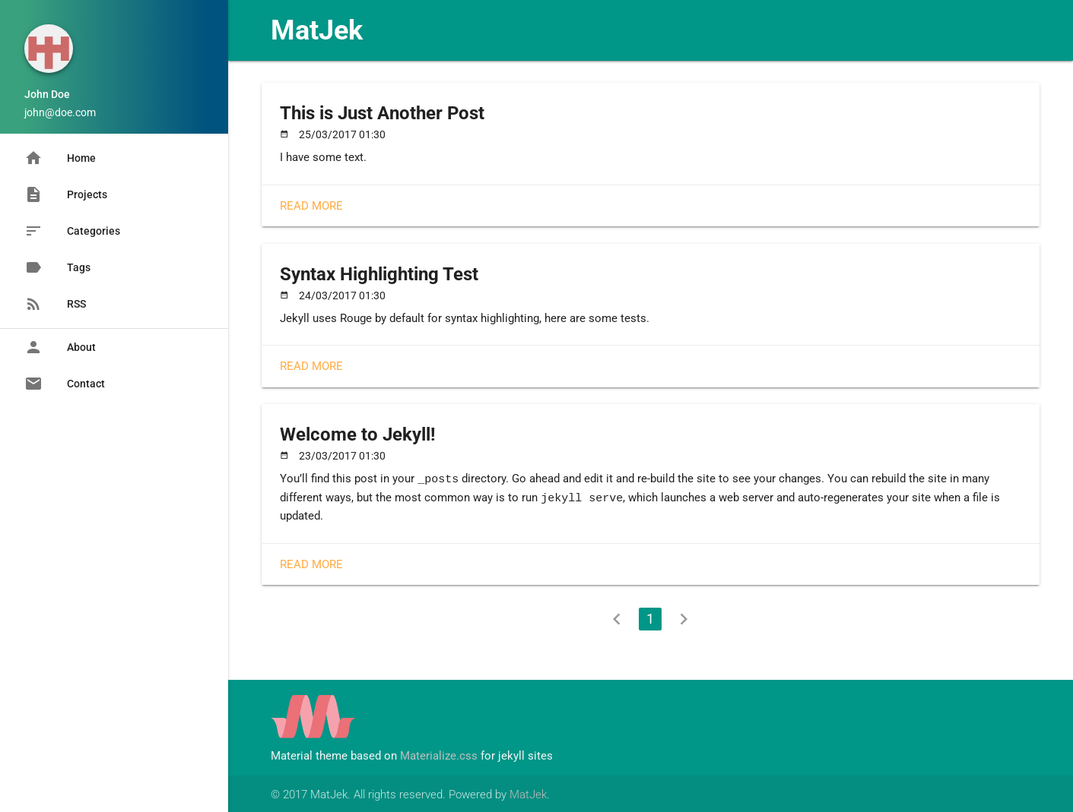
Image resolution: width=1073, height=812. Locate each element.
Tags (57, 267)
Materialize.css (439, 754)
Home (60, 158)
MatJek (317, 30)
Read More (311, 206)
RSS (55, 304)
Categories (72, 231)
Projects (65, 194)
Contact (64, 383)
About (60, 347)
